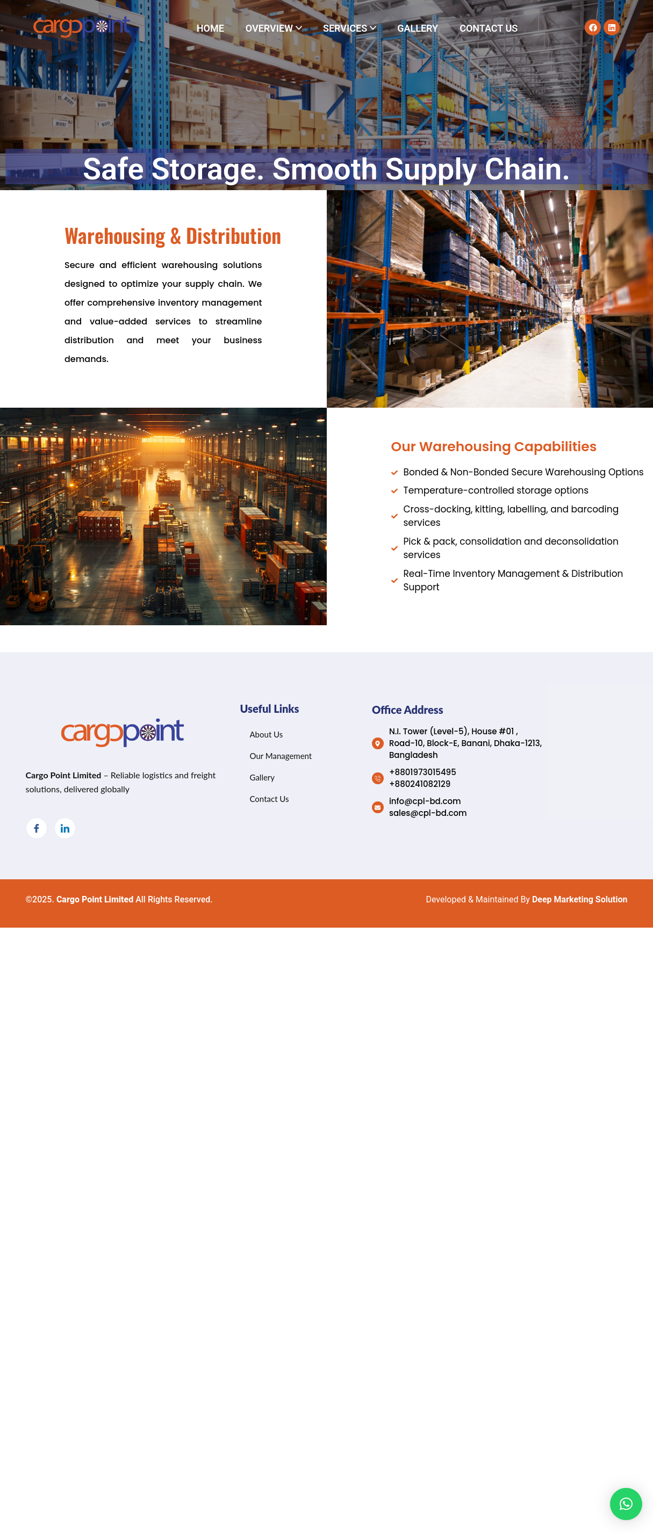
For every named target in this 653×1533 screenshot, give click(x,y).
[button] (626, 1504)
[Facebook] (36, 828)
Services (345, 28)
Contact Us (489, 28)
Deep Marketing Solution (580, 899)
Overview (269, 28)
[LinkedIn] (65, 828)
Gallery (417, 28)
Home (210, 28)
